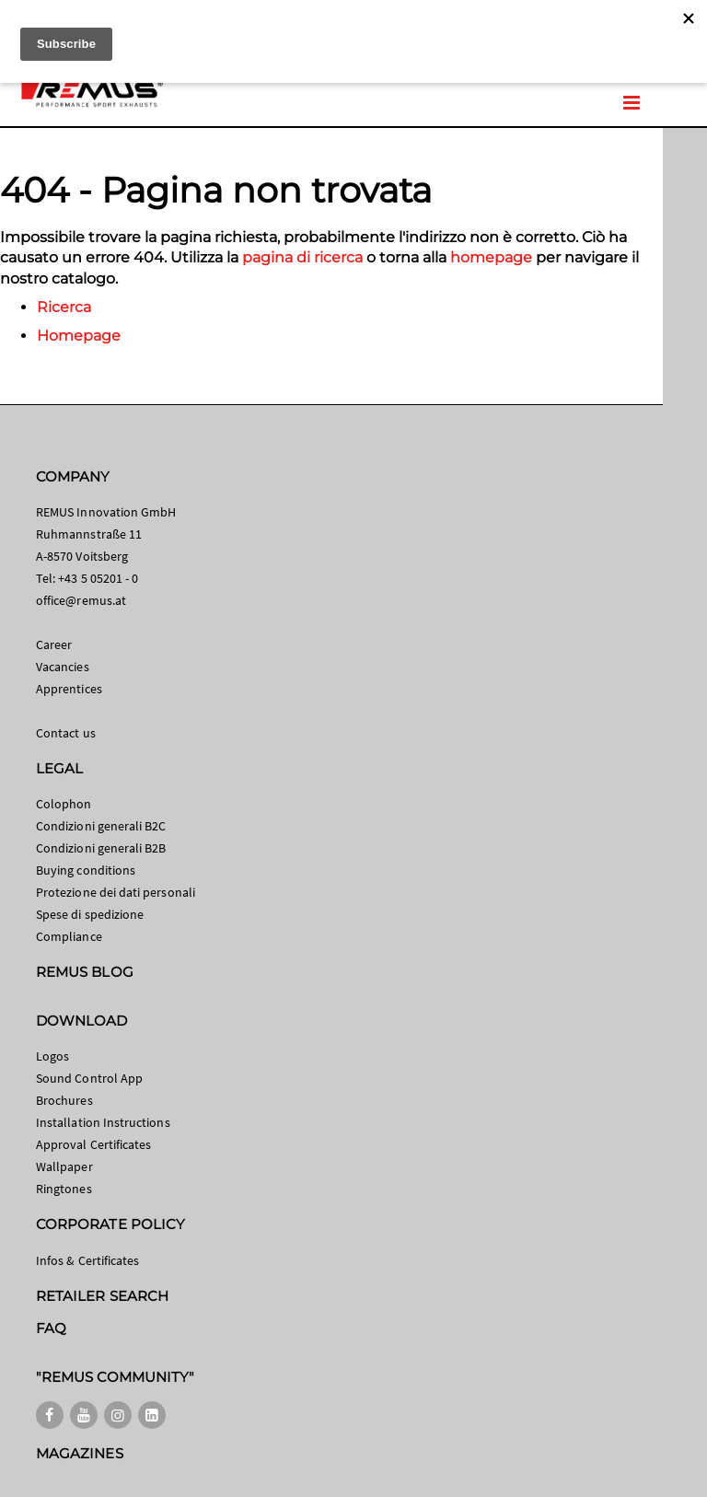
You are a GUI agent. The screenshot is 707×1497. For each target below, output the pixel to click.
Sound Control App (89, 1078)
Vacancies (62, 666)
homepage (491, 257)
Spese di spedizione (90, 914)
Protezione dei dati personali (115, 892)
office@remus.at (81, 600)
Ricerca (64, 307)
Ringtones (64, 1188)
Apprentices (69, 688)
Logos (52, 1056)
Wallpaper (64, 1166)
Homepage (79, 335)
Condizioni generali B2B (101, 848)
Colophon (64, 803)
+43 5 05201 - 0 (98, 578)
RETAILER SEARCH (102, 1296)
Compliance (69, 936)
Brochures (64, 1100)
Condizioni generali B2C (101, 826)
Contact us (66, 733)
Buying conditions (85, 870)
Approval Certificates (93, 1144)
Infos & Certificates (87, 1260)
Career (54, 644)
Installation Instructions (103, 1122)
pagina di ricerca (302, 257)
